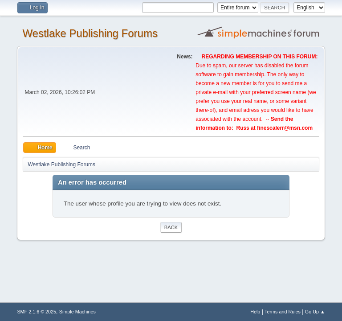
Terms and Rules (283, 311)
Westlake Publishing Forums (89, 33)
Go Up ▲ (315, 311)
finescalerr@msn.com (285, 128)
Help (255, 311)
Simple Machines (77, 311)
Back (171, 227)
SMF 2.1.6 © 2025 (36, 311)
